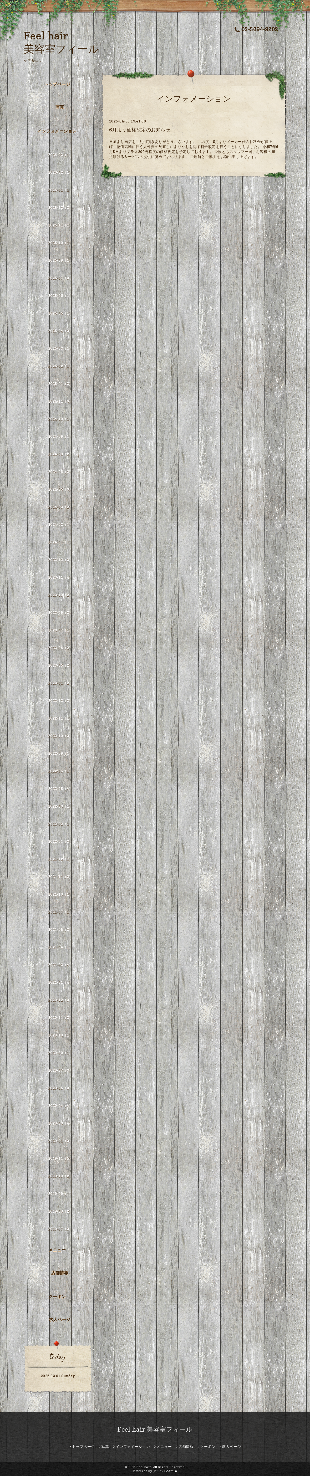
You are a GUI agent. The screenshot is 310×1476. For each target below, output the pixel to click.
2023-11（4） (60, 577)
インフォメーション (57, 131)
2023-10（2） (60, 595)
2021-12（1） (60, 859)
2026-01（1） (60, 190)
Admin (171, 1471)
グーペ (158, 1471)
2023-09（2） (60, 612)
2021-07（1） (60, 912)
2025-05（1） (60, 313)
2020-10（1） (60, 1035)
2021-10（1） (60, 894)
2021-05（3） (60, 929)
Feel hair (143, 1467)
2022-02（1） (60, 824)
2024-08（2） (60, 454)
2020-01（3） (60, 1141)
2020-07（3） (60, 1070)
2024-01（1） (60, 542)
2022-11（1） (60, 718)
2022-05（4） (60, 788)
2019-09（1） (60, 1193)
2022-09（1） (60, 753)
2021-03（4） (60, 964)
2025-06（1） (60, 295)
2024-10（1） (60, 419)
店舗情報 (59, 1272)
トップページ (57, 84)
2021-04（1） (60, 947)
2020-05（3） (60, 1088)
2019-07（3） (60, 1229)
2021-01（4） (60, 982)
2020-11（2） (60, 1017)
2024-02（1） (60, 524)
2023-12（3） (60, 559)
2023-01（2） (60, 683)
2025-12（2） (60, 207)
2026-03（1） (60, 154)
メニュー (57, 1249)
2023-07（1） (60, 630)
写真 (59, 107)
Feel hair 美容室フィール (155, 1429)
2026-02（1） (60, 172)
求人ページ (60, 1319)
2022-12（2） (60, 700)
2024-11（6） (60, 401)
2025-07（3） (60, 278)
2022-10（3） (60, 736)
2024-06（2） (60, 471)
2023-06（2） (60, 647)
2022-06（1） (60, 771)
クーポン (57, 1296)
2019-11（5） (60, 1158)
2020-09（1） (60, 1052)
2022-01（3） (60, 841)
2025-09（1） (60, 260)
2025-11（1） (60, 225)
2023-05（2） (60, 665)
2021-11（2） (60, 876)
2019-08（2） (60, 1211)
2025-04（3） (60, 331)
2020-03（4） (60, 1123)
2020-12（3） (60, 1000)
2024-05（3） (60, 489)
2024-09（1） (60, 436)
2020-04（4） (60, 1105)
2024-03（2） (60, 507)
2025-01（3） (60, 383)
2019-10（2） (60, 1176)
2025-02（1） (60, 366)
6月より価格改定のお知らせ (140, 129)
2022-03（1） (60, 806)
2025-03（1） (60, 348)
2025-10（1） (60, 242)
